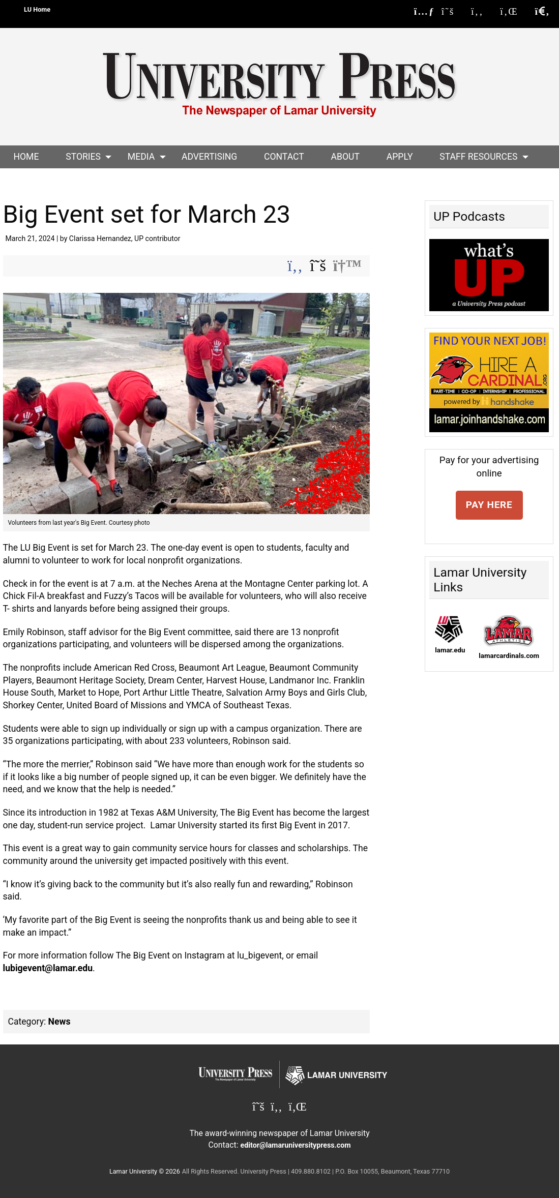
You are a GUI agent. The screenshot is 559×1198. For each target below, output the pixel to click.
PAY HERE (489, 505)
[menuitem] (26, 157)
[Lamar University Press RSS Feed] (424, 11)
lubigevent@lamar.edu (48, 968)
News (59, 1021)
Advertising (209, 157)
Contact (284, 157)
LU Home (37, 9)
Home (26, 157)
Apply (400, 157)
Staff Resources (478, 157)
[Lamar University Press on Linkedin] (513, 11)
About (345, 157)
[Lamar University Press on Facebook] (482, 11)
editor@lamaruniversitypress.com (296, 1145)
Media (141, 157)
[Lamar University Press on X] (453, 11)
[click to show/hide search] (542, 11)
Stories (83, 157)
